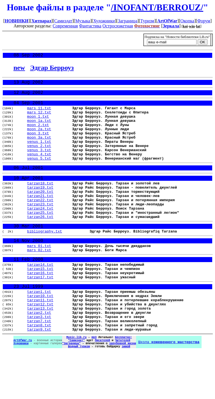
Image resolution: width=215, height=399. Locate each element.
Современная (65, 25)
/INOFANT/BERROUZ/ (157, 7)
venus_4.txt (39, 168)
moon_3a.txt (39, 148)
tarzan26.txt (40, 241)
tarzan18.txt (40, 201)
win (192, 26)
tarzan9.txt (39, 373)
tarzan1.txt (39, 327)
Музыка (82, 20)
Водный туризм (79, 393)
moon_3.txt (38, 143)
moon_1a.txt (39, 128)
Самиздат (63, 20)
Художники (104, 20)
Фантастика (90, 25)
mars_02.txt (39, 279)
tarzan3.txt (39, 357)
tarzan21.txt (40, 216)
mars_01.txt (39, 274)
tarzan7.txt (39, 362)
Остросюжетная (117, 25)
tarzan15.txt (40, 301)
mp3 (94, 382)
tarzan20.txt (40, 211)
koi (185, 26)
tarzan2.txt (39, 352)
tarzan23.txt (40, 226)
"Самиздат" (76, 386)
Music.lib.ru (76, 382)
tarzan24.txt (40, 231)
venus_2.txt (39, 158)
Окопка (187, 20)
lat (198, 26)
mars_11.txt (39, 113)
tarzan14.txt (40, 296)
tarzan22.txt (40, 221)
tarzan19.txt (40, 206)
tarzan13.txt (40, 347)
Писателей (102, 386)
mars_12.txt (39, 118)
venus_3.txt (39, 163)
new (19, 68)
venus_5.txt (39, 173)
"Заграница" (71, 389)
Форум (203, 20)
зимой (126, 393)
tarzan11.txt (40, 337)
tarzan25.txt (40, 236)
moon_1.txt (38, 123)
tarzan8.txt (39, 367)
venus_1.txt (39, 153)
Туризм (147, 20)
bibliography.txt (44, 258)
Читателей (122, 386)
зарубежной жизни (122, 389)
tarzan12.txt (40, 342)
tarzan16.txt (40, 306)
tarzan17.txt (40, 311)
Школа (168, 387)
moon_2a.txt (39, 138)
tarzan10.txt (40, 332)
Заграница (127, 20)
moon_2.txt (38, 133)
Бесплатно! (123, 382)
